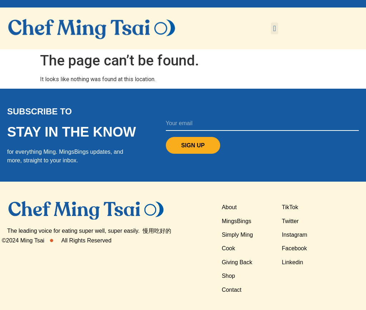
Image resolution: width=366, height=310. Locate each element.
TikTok (290, 207)
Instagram (294, 235)
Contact (231, 290)
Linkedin (292, 262)
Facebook (294, 248)
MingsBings (236, 221)
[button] (274, 28)
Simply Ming (237, 235)
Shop (228, 276)
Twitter (290, 221)
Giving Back (237, 262)
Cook (228, 248)
